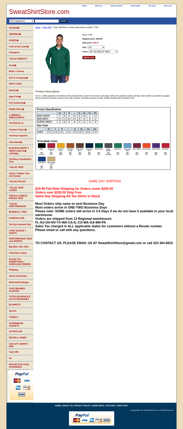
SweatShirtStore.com (39, 11)
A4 (10, 358)
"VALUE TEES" (16, 167)
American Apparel (18, 135)
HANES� (14, 40)
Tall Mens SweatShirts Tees (20, 160)
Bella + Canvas (16, 71)
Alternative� (15, 142)
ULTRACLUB (15, 331)
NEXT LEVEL (15, 84)
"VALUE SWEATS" (18, 59)
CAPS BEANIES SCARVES (17, 289)
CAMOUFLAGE (16, 218)
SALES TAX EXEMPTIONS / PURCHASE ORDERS (20, 262)
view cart (167, 6)
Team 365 (47, 27)
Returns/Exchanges (19, 282)
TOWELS (13, 317)
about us (99, 6)
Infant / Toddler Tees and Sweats (19, 174)
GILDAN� (14, 28)
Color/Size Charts (18, 253)
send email (135, 6)
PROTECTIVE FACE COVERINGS (19, 365)
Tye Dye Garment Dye (20, 224)
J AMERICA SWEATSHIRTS (16, 116)
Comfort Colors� (18, 129)
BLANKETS (15, 304)
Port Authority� (17, 103)
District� (13, 90)
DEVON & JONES (18, 337)
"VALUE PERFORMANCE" (18, 205)
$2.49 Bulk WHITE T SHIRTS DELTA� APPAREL (19, 151)
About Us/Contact (18, 276)
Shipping (13, 270)
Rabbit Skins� (16, 109)
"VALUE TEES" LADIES (16, 189)
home (84, 6)
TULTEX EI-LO (16, 123)
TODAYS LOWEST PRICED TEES (18, 197)
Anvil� (12, 65)
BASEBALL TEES (18, 212)
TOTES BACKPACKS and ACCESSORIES (19, 297)
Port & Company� (18, 78)
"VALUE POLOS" (17, 181)
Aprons (12, 311)
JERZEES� (15, 34)
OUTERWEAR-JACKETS (16, 324)
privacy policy (117, 6)
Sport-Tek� (15, 96)
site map (152, 6)
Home (37, 27)
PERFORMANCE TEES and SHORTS (20, 239)
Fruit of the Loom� (19, 46)
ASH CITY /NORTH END (18, 345)
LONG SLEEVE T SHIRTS (17, 231)
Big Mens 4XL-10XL (19, 247)
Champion (14, 52)
